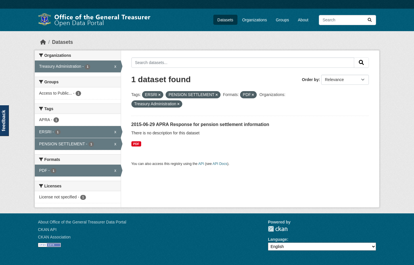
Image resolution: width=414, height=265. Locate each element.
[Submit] (369, 20)
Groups (282, 20)
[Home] (43, 42)
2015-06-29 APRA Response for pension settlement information (200, 124)
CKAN (278, 229)
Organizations (254, 20)
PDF (136, 144)
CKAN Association (54, 237)
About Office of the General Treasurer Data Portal (82, 222)
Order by (310, 79)
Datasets (225, 20)
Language (277, 239)
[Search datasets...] (347, 20)
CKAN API (47, 229)
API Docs (219, 164)
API (201, 164)
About (303, 20)
